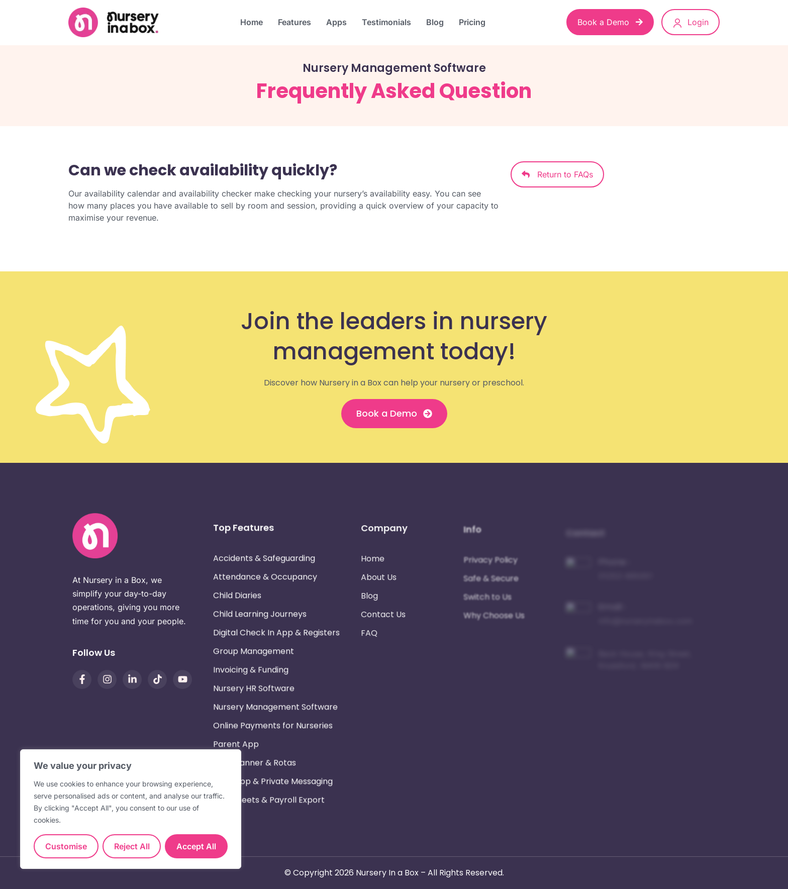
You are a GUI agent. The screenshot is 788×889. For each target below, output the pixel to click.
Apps (336, 22)
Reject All (132, 846)
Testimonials (386, 22)
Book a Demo (610, 22)
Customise (66, 846)
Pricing (472, 22)
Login (690, 22)
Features (294, 22)
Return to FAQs (557, 174)
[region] (130, 809)
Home (251, 22)
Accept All (196, 846)
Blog (435, 22)
